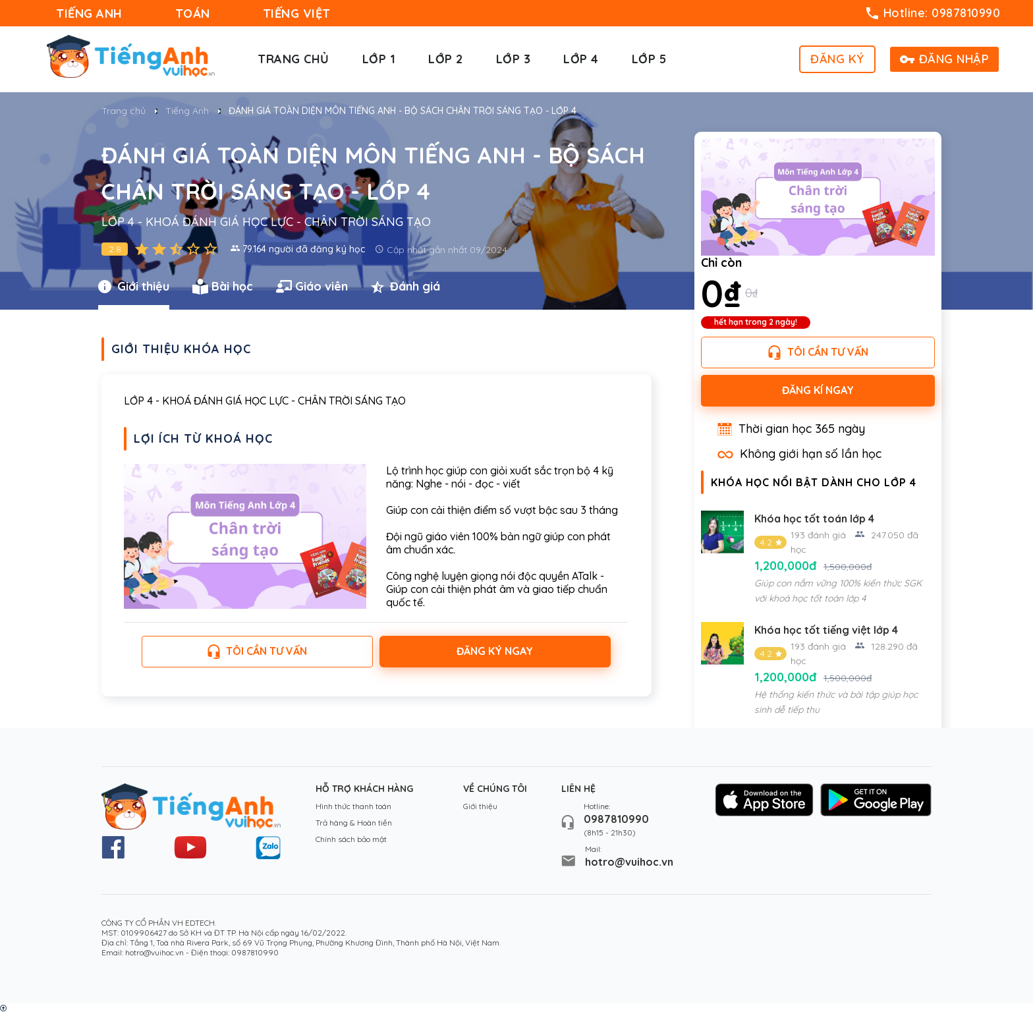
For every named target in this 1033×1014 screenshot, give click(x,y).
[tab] (145, 287)
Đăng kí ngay (818, 390)
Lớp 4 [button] (581, 59)
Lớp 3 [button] (513, 59)
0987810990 (616, 819)
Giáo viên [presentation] (312, 287)
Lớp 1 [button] (379, 59)
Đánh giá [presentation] (405, 287)
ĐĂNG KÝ (837, 59)
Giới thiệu (480, 806)
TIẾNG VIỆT (297, 13)
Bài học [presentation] (222, 287)
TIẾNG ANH (89, 13)
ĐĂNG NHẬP (945, 59)
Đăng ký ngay (495, 651)
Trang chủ (293, 59)
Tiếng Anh (187, 111)
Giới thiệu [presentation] (133, 287)
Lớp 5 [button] (649, 59)
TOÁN (192, 13)
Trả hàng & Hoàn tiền (354, 823)
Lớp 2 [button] (445, 59)
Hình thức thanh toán (353, 806)
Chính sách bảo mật (351, 839)
